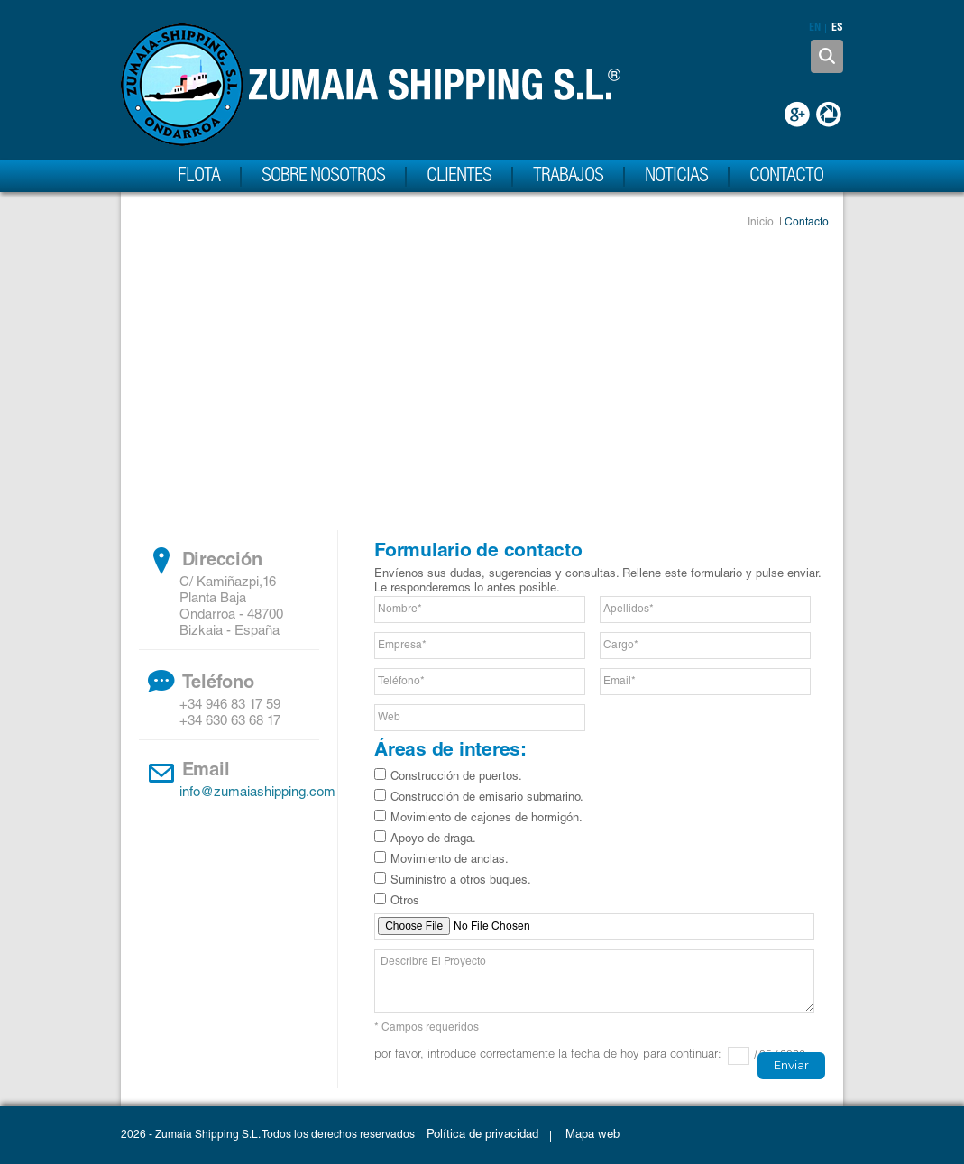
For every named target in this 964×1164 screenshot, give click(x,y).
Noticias (676, 177)
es (837, 28)
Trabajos (568, 177)
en (815, 28)
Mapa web (592, 1136)
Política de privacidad (482, 1136)
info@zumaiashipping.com (257, 793)
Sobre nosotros (323, 177)
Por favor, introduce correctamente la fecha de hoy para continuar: (547, 1055)
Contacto (786, 177)
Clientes (459, 177)
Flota (199, 177)
